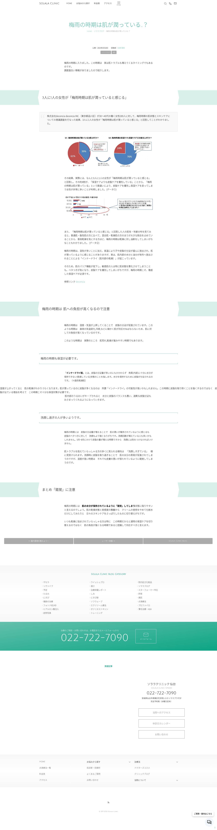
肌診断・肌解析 (93, 768)
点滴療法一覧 (45, 768)
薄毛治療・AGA (145, 609)
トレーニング (96, 613)
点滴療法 (142, 602)
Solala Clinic (49, 3)
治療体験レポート (98, 590)
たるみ (46, 594)
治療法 (137, 762)
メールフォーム (146, 637)
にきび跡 (95, 598)
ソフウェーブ (96, 602)
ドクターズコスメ (142, 768)
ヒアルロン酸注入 (51, 609)
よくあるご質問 (93, 774)
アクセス (108, 3)
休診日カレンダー (161, 724)
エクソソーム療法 (98, 605)
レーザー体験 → (176, 541)
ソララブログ (99, 31)
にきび (46, 598)
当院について (140, 780)
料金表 (97, 3)
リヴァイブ (48, 586)
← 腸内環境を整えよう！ (38, 541)
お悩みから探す (83, 3)
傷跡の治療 (48, 602)
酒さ (93, 586)
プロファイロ (144, 605)
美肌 (115, 52)
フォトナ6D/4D (49, 605)
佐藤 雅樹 (121, 48)
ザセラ (46, 582)
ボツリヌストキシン (99, 609)
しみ (93, 594)
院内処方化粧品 (145, 582)
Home (69, 3)
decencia (80, 282)
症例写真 (47, 613)
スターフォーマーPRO (148, 590)
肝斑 (140, 594)
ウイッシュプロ (97, 582)
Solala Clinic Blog (107, 541)
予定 (45, 590)
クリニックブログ (142, 774)
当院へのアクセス (161, 713)
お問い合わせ (161, 735)
